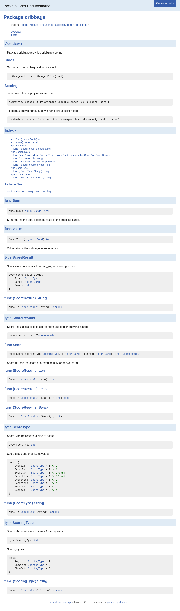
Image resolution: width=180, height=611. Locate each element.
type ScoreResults (21, 151)
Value (17, 229)
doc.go (20, 191)
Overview (16, 31)
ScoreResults (23, 318)
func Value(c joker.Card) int (25, 142)
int (46, 211)
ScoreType (31, 278)
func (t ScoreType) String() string (31, 171)
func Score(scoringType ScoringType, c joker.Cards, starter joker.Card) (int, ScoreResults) (62, 154)
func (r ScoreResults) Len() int (29, 158)
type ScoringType (20, 174)
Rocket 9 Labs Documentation (27, 6)
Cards (37, 211)
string (57, 307)
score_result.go (43, 191)
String (42, 298)
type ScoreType (19, 167)
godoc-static (123, 602)
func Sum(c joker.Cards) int (25, 139)
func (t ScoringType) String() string (32, 177)
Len (41, 370)
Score (18, 345)
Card (40, 239)
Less (42, 389)
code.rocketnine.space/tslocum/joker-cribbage (54, 24)
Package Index (165, 3)
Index (14, 34)
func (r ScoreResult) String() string (32, 148)
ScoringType (51, 354)
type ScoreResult (20, 145)
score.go (29, 191)
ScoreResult (22, 257)
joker (28, 211)
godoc (110, 602)
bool (66, 398)
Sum (16, 200)
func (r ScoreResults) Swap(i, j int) (32, 164)
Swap (43, 407)
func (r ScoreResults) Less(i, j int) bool (34, 161)
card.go (11, 191)
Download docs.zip (60, 602)
